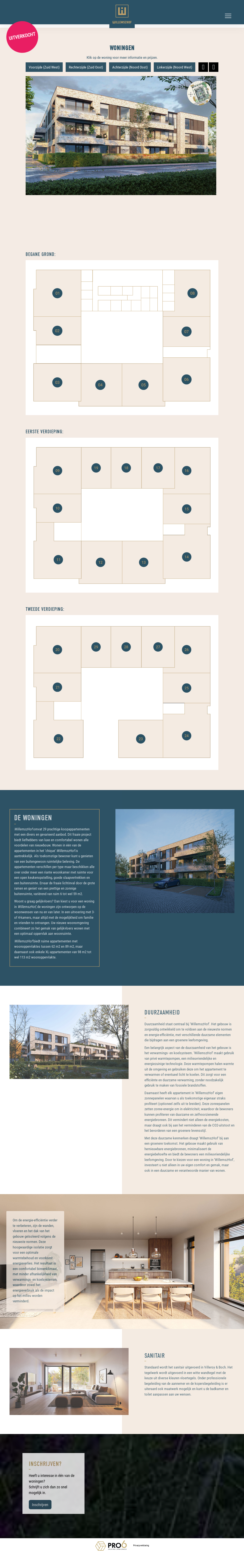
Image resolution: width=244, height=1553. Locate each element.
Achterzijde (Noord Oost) (130, 67)
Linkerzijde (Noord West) (174, 67)
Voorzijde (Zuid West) (44, 67)
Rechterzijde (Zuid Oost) (86, 67)
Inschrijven (40, 1504)
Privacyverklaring (141, 1545)
